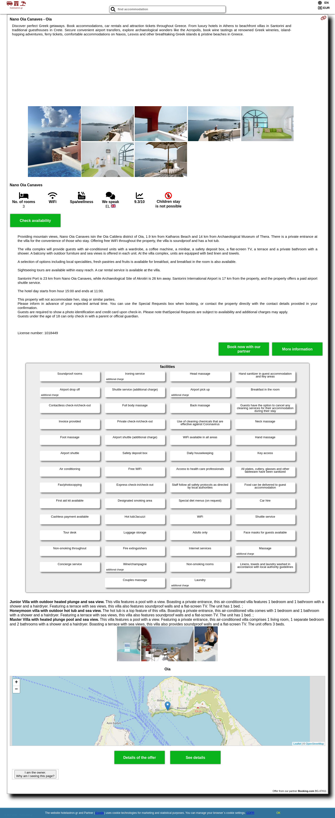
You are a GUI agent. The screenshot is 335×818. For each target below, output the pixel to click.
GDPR (250, 813)
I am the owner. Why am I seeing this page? (35, 774)
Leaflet (297, 743)
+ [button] (16, 682)
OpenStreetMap (315, 743)
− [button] (16, 689)
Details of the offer (139, 758)
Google (99, 813)
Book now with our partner (244, 349)
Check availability (35, 221)
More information (297, 349)
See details (195, 758)
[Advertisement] (167, 71)
